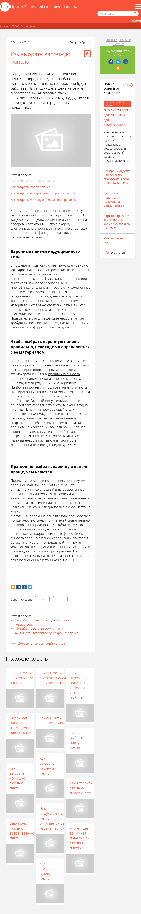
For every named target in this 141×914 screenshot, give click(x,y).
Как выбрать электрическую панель (23, 677)
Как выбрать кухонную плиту (48, 766)
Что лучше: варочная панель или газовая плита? (80, 838)
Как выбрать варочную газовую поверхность (43, 200)
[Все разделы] (138, 6)
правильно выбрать (64, 374)
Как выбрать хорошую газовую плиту (18, 778)
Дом (57, 7)
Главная (4, 25)
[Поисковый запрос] (118, 13)
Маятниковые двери (113, 240)
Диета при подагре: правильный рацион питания (115, 199)
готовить (66, 210)
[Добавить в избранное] (87, 53)
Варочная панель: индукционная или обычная (22, 725)
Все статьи (117, 252)
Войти (136, 21)
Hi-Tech (45, 7)
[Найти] (135, 13)
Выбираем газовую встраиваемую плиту (22, 831)
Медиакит (111, 39)
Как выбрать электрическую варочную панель (44, 193)
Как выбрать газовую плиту (47, 871)
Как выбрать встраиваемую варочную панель (47, 633)
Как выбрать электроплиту (51, 720)
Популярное (29, 25)
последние (22, 265)
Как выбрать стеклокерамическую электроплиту (58, 677)
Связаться (118, 43)
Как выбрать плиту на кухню (77, 740)
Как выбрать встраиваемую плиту (38, 628)
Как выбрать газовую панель (31, 187)
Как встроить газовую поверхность (81, 788)
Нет (60, 599)
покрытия (52, 369)
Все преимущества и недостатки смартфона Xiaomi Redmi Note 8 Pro (117, 177)
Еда (33, 7)
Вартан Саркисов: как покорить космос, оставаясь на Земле (117, 222)
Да (42, 599)
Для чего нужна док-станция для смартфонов (117, 117)
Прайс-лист (125, 39)
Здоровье (70, 7)
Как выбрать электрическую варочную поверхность (42, 622)
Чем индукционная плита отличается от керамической (52, 818)
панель (33, 378)
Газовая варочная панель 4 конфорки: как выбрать (78, 685)
